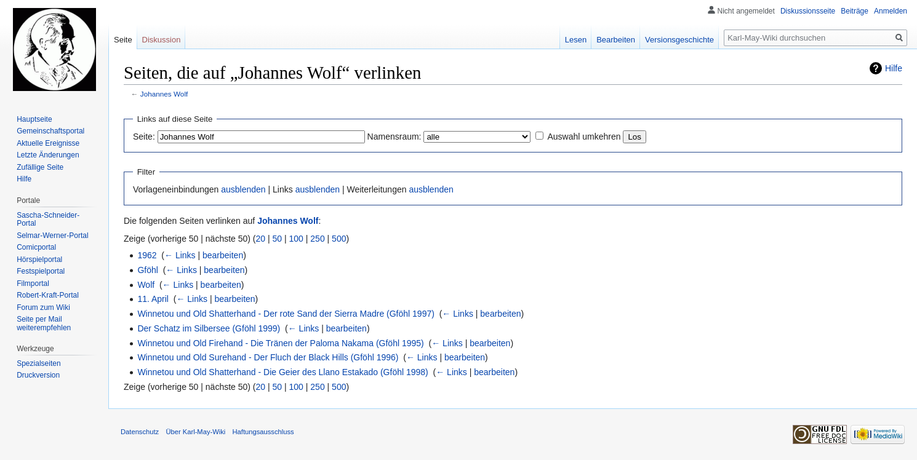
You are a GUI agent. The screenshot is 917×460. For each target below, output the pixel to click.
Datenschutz (140, 431)
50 (277, 239)
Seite (123, 39)
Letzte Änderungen (48, 155)
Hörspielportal (39, 259)
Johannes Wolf (164, 94)
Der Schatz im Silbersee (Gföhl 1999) (208, 328)
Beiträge (854, 11)
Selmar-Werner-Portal (52, 235)
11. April (153, 299)
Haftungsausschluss (263, 431)
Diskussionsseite (807, 11)
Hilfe (893, 68)
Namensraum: (394, 136)
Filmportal (33, 283)
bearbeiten (222, 255)
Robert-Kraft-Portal (48, 295)
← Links (180, 255)
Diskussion (161, 39)
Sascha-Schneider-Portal (48, 219)
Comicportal (36, 247)
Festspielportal (41, 271)
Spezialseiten (38, 363)
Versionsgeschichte (679, 39)
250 (317, 239)
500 (339, 239)
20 (261, 239)
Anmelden (890, 11)
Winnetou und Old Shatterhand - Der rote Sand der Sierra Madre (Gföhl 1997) (285, 314)
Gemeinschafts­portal (50, 131)
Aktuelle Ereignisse (48, 143)
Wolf (145, 285)
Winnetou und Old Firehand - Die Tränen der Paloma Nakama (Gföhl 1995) (280, 343)
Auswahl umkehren (583, 136)
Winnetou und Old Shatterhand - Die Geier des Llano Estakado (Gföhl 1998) (282, 372)
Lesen (576, 39)
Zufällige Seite (40, 167)
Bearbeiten (615, 39)
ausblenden (243, 189)
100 (296, 239)
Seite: (144, 136)
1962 (146, 255)
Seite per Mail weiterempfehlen (44, 323)
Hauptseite (34, 119)
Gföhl (147, 270)
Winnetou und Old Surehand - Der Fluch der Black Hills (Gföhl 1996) (267, 357)
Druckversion (38, 375)
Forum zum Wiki (43, 307)
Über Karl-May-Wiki (195, 431)
